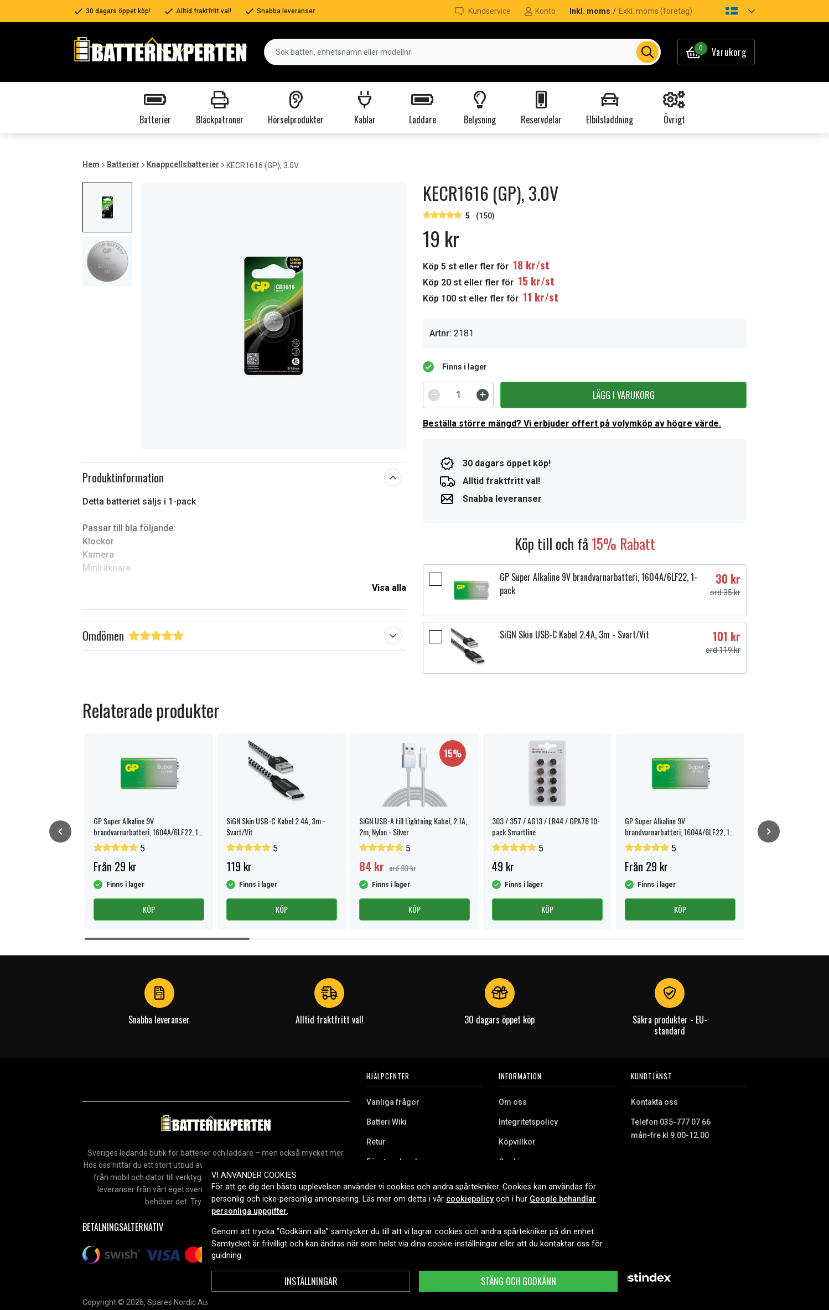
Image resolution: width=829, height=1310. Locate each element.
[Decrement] (433, 395)
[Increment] (482, 395)
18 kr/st (531, 265)
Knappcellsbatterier (183, 164)
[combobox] (462, 52)
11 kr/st (540, 297)
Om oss (513, 1102)
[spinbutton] (458, 395)
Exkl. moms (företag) (655, 11)
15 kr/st (536, 281)
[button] (730, 11)
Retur (376, 1141)
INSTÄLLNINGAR (311, 1281)
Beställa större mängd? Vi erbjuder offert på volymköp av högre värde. (572, 423)
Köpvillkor (517, 1141)
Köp (149, 909)
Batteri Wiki (386, 1121)
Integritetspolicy (528, 1121)
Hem (91, 164)
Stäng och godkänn (518, 1281)
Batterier (123, 164)
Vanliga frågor (392, 1102)
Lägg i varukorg (624, 395)
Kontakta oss (654, 1102)
